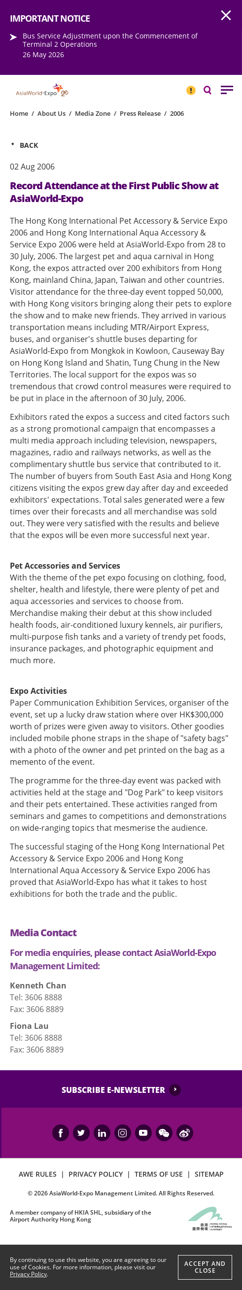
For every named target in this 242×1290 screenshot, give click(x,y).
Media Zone (92, 113)
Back (29, 145)
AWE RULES (38, 1174)
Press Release (140, 113)
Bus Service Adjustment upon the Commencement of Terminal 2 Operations (110, 40)
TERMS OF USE (159, 1174)
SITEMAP (209, 1174)
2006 (177, 113)
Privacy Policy (28, 1274)
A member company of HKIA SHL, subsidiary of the (80, 1215)
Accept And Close (205, 1267)
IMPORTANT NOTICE (191, 86)
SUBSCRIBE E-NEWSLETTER (113, 1090)
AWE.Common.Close (226, 16)
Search (212, 89)
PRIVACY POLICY (96, 1174)
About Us (51, 113)
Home (19, 113)
